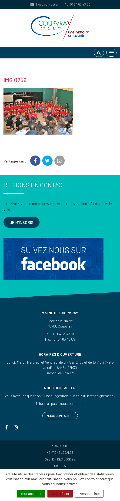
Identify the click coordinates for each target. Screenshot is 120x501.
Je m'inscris (21, 222)
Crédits (60, 466)
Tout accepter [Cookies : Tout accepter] (31, 494)
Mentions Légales (60, 452)
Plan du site (60, 446)
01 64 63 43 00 (77, 4)
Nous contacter (44, 4)
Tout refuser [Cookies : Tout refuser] (60, 494)
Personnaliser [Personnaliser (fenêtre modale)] (89, 494)
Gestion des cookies (60, 459)
